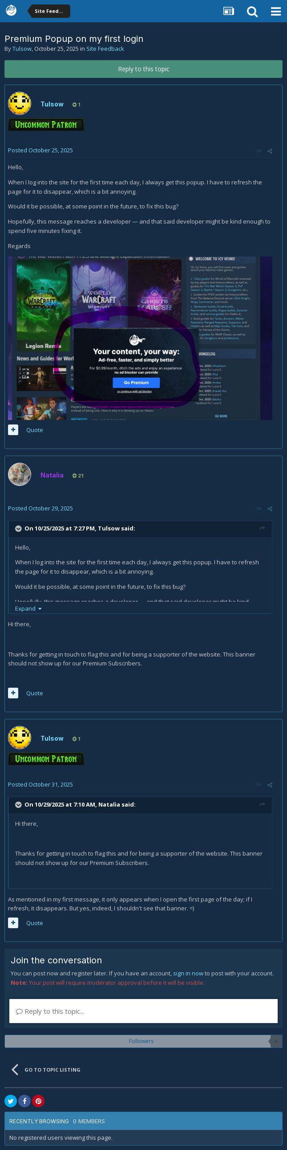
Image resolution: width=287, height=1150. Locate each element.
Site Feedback (105, 49)
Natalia (109, 804)
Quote (34, 430)
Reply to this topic (144, 69)
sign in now (188, 973)
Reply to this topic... (50, 1011)
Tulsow (22, 49)
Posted (40, 150)
